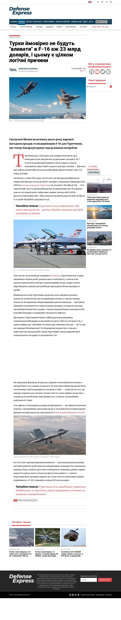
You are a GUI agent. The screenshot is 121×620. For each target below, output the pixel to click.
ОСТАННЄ (93, 167)
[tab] (92, 167)
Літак (34, 500)
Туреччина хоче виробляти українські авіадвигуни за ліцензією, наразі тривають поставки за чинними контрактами (50, 490)
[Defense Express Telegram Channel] (111, 2)
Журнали (39, 27)
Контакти (83, 27)
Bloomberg (54, 275)
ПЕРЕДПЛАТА (100, 595)
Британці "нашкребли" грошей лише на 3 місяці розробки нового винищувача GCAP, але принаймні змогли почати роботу (98, 228)
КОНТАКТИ (108, 595)
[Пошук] (110, 21)
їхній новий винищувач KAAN (69, 412)
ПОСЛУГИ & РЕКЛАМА (87, 595)
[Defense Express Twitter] (106, 2)
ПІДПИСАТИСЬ (105, 580)
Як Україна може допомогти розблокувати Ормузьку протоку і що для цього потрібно (99, 253)
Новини (18, 38)
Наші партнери (71, 27)
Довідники (50, 27)
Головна (11, 38)
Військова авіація (25, 500)
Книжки (59, 27)
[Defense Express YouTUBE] (102, 2)
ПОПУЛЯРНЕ (93, 172)
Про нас (13, 27)
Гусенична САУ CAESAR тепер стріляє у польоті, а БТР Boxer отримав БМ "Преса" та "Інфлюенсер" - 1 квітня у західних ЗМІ (73, 556)
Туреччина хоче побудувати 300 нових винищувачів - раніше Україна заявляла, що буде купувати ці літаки (48, 209)
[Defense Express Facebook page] (98, 2)
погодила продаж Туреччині (36, 185)
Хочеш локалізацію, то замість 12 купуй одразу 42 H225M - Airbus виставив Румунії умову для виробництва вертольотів (46, 556)
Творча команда (26, 27)
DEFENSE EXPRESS (28, 68)
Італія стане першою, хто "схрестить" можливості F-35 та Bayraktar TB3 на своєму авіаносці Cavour (20, 555)
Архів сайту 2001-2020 (100, 27)
